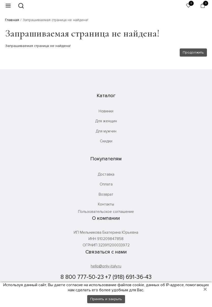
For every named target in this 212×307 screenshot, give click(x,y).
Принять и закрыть (106, 299)
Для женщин (106, 121)
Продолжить (193, 52)
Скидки (106, 141)
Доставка (106, 174)
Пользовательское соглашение (106, 212)
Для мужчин (106, 131)
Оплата (106, 184)
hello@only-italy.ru (106, 266)
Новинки (106, 111)
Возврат (106, 194)
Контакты (106, 204)
